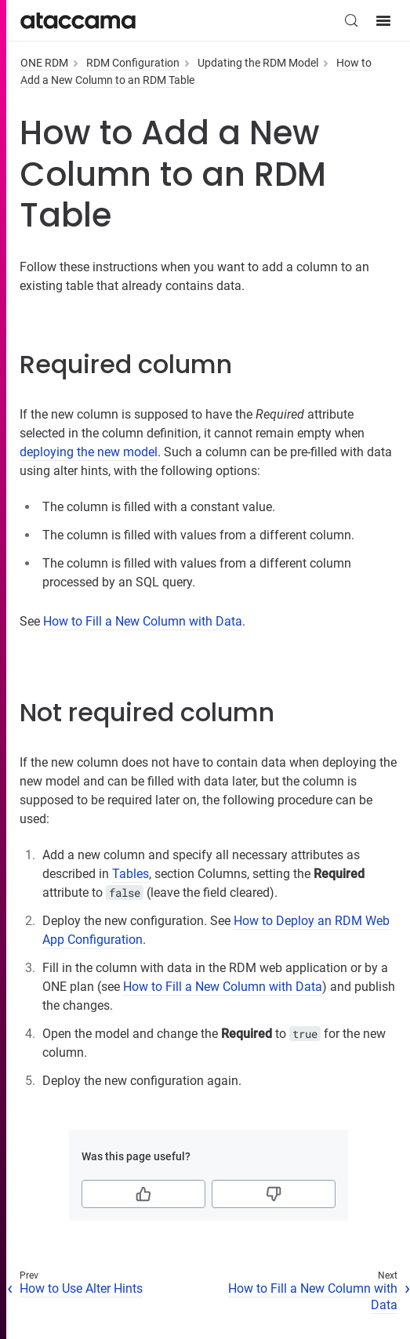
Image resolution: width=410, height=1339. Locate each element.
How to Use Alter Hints (81, 1288)
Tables (130, 873)
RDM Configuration (133, 62)
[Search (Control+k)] (351, 20)
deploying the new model (89, 452)
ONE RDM (44, 62)
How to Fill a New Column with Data (142, 621)
